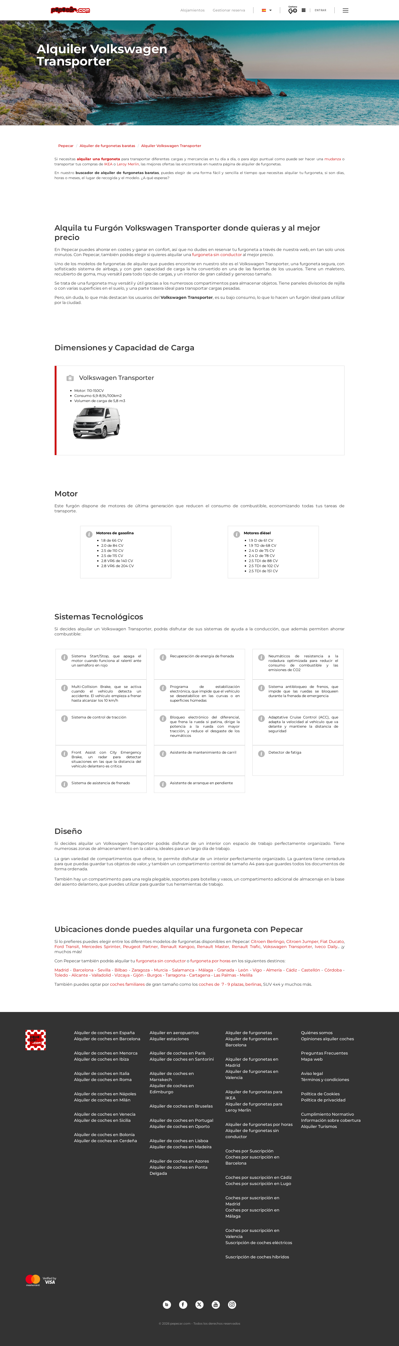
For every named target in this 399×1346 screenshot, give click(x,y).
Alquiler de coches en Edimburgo (172, 1088)
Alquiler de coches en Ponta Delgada (179, 1170)
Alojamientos (192, 10)
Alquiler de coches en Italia (102, 1073)
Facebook (183, 1304)
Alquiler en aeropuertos (174, 1032)
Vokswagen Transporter (287, 946)
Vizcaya (122, 975)
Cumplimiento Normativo (327, 1114)
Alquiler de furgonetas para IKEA (253, 1094)
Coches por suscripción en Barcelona (252, 1160)
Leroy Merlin (128, 164)
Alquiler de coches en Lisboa (179, 1140)
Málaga (205, 970)
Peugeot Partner (140, 946)
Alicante (80, 975)
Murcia (161, 970)
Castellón (310, 970)
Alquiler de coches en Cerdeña (105, 1140)
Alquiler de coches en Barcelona (107, 1038)
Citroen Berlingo (267, 941)
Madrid (61, 970)
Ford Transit (66, 946)
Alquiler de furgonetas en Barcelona (251, 1041)
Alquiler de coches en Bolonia (104, 1134)
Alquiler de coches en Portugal (181, 1120)
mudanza (332, 159)
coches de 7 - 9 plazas (221, 984)
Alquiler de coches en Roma (103, 1079)
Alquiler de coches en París (177, 1053)
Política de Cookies (320, 1093)
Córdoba (333, 970)
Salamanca (183, 970)
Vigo (257, 970)
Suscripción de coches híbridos (257, 1257)
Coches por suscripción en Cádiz (258, 1177)
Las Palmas (225, 975)
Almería (274, 970)
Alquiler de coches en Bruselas (181, 1106)
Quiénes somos (317, 1032)
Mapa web (312, 1059)
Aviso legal (312, 1073)
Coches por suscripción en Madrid (252, 1200)
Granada (225, 970)
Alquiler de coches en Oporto (180, 1126)
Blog (166, 1304)
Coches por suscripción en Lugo (258, 1183)
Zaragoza (141, 970)
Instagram (232, 1304)
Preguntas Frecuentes (324, 1053)
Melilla (246, 975)
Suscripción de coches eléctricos (258, 1242)
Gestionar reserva (229, 10)
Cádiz (291, 970)
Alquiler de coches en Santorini (182, 1059)
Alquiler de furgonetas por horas (259, 1124)
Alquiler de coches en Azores (179, 1161)
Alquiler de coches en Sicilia (102, 1120)
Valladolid (101, 975)
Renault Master (213, 946)
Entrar (320, 10)
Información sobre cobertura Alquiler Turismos (331, 1123)
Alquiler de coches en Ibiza (101, 1059)
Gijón (138, 975)
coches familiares (127, 984)
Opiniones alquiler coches (327, 1038)
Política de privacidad (323, 1100)
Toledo (61, 975)
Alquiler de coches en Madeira (181, 1146)
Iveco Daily (326, 946)
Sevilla (104, 970)
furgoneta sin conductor (217, 254)
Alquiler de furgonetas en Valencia (251, 1074)
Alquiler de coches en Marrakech (172, 1076)
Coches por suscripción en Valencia (252, 1233)
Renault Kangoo (177, 946)
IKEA (108, 164)
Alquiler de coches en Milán (102, 1100)
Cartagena (199, 975)
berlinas (253, 984)
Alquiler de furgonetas (248, 1032)
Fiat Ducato (332, 941)
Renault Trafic (246, 946)
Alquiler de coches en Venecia (105, 1114)
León (243, 970)
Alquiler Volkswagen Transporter (171, 145)
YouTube (215, 1304)
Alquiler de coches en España (104, 1032)
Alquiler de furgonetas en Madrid (251, 1062)
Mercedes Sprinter (101, 946)
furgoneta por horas (210, 960)
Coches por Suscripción (249, 1151)
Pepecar (66, 145)
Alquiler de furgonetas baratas (107, 145)
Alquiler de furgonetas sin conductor (252, 1133)
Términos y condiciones (325, 1079)
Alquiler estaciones (169, 1038)
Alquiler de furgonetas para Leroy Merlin (253, 1107)
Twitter (199, 1304)
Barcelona (83, 970)
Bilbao (121, 970)
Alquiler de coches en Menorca (106, 1053)
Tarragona (175, 975)
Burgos (154, 975)
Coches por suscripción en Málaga (252, 1213)
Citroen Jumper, (302, 941)
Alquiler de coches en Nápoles (105, 1093)
